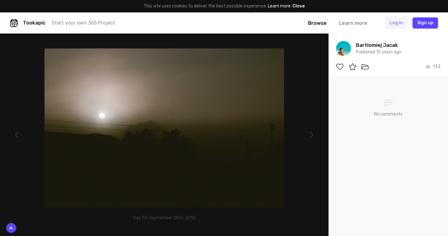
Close (298, 6)
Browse (317, 23)
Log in (396, 22)
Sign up (425, 22)
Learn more (279, 6)
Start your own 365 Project (83, 23)
